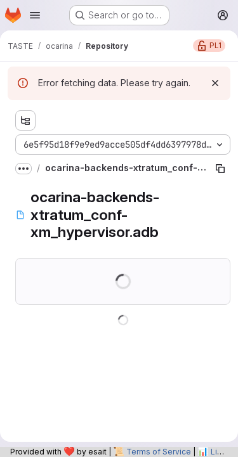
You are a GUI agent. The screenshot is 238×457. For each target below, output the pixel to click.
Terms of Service (158, 451)
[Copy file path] (220, 168)
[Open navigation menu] (35, 15)
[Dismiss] (215, 83)
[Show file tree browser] (25, 120)
